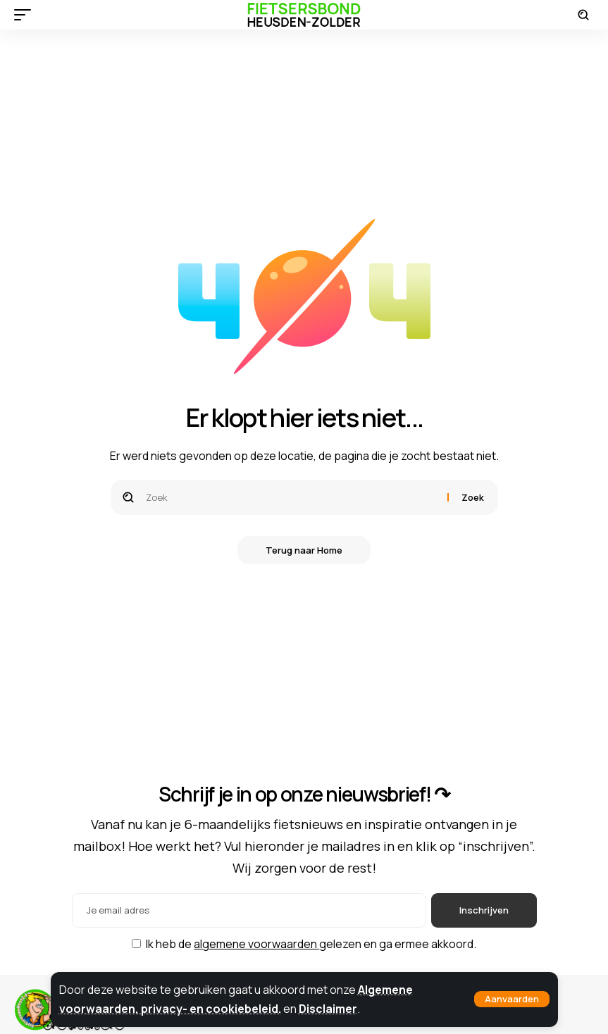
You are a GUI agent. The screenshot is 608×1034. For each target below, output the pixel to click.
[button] (512, 999)
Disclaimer (328, 1008)
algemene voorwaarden (256, 944)
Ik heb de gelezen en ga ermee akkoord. (311, 944)
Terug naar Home (304, 550)
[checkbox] (136, 943)
